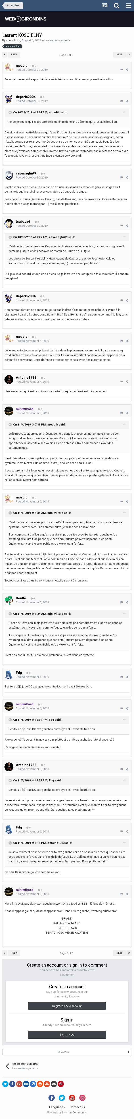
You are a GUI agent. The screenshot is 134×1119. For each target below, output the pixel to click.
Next (119, 54)
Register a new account (67, 1006)
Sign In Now (67, 1034)
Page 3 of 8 (67, 55)
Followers (63, 1052)
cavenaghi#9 (58, 237)
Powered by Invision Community (67, 1112)
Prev (14, 54)
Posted (32, 69)
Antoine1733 (56, 843)
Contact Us (77, 1107)
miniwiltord (13, 40)
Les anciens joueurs (57, 40)
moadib (54, 112)
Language (57, 1107)
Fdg (51, 719)
